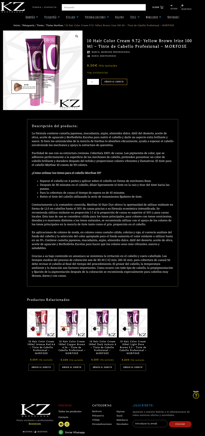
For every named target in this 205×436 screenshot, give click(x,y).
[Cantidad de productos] (93, 82)
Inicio (16, 25)
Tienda (36, 7)
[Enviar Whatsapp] (61, 432)
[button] (32, 17)
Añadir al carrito (114, 81)
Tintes (40, 25)
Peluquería (28, 25)
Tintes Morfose (54, 25)
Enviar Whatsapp (75, 433)
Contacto (50, 7)
